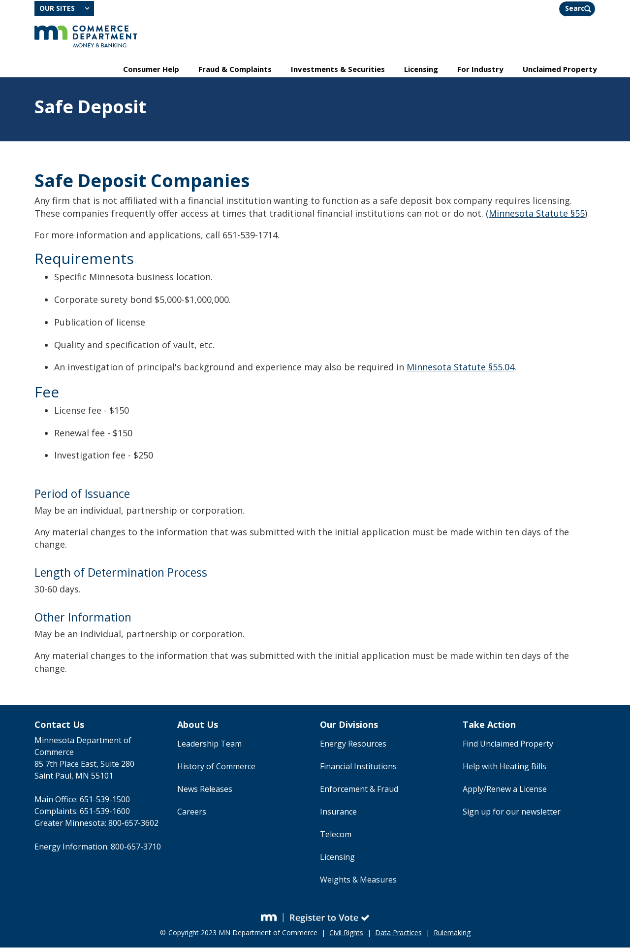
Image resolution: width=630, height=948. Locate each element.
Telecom (335, 835)
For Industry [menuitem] (480, 69)
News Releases (204, 790)
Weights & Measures (358, 880)
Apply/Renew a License (505, 790)
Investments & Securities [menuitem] (338, 69)
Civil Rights (346, 933)
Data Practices (398, 933)
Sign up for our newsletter (512, 812)
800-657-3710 (136, 847)
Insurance (338, 812)
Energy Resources (353, 744)
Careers (191, 812)
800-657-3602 (133, 823)
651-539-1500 (105, 800)
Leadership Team (209, 744)
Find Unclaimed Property (508, 744)
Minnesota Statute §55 (537, 214)
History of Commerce (216, 767)
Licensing (337, 857)
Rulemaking (452, 933)
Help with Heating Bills (504, 767)
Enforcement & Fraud (359, 790)
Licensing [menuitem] (421, 69)
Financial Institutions (358, 767)
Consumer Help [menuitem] (151, 69)
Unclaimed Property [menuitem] (560, 69)
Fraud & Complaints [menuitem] (235, 69)
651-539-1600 (105, 812)
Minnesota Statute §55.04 (460, 368)
